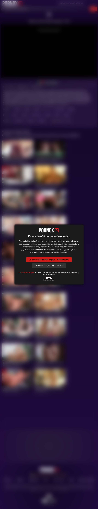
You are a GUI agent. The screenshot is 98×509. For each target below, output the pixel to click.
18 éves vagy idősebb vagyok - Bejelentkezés (49, 260)
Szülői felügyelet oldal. (26, 272)
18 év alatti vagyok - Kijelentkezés (49, 266)
